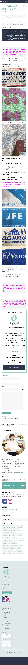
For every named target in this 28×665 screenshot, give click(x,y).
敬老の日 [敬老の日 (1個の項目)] (19, 548)
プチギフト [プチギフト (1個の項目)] (14, 540)
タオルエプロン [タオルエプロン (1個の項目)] (16, 538)
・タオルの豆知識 (5, 625)
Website (22, 389)
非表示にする (18, 31)
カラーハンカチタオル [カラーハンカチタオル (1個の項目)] (6, 532)
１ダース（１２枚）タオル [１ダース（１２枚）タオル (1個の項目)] (20, 553)
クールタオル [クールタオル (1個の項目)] (20, 535)
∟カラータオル (6, 613)
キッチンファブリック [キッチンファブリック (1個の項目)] (13, 535)
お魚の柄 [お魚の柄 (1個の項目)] (20, 527)
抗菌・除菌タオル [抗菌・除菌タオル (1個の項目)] (13, 548)
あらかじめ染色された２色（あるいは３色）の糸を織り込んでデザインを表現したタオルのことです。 (15, 33)
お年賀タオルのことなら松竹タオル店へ (9, 511)
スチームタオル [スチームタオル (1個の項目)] (5, 537)
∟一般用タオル (6, 610)
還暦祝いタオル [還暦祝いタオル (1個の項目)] (5, 553)
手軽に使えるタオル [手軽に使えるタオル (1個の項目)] (6, 548)
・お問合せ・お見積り (6, 619)
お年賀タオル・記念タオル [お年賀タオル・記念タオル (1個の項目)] (20, 525)
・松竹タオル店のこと (6, 621)
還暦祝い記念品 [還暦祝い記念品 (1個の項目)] (12, 553)
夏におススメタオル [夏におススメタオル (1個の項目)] (15, 543)
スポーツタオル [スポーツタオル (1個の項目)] (12, 537)
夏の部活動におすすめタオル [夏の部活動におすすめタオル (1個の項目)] (19, 545)
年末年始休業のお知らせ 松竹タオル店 (9, 509)
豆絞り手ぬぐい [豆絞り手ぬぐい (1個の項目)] (21, 551)
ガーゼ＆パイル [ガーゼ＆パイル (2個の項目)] (5, 535)
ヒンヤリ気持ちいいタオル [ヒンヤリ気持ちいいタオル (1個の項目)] (7, 540)
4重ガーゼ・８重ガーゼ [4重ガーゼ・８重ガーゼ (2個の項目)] (6, 525)
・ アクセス (4, 627)
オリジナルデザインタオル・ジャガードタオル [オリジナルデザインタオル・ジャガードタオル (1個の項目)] (10, 530)
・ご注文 (3, 620)
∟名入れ (4, 617)
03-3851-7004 (17, 352)
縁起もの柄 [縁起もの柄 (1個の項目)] (10, 551)
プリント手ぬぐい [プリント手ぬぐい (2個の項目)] (21, 540)
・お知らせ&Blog (5, 628)
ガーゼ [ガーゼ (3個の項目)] (12, 532)
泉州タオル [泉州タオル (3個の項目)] (5, 551)
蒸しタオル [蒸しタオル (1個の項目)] (15, 551)
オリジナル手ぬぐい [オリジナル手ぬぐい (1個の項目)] (21, 530)
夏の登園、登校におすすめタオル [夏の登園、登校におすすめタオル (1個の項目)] (8, 545)
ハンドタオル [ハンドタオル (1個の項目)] (22, 538)
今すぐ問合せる (14, 367)
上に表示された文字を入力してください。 (11, 418)
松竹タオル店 (7, 21)
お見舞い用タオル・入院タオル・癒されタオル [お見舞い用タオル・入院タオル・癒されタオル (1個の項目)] (10, 527)
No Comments (20, 24)
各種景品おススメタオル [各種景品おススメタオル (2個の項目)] (7, 543)
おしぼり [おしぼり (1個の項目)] (13, 525)
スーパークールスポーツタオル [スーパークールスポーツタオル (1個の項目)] (8, 538)
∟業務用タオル (6, 612)
